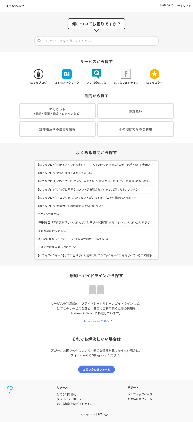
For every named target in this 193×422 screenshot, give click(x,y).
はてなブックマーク (67, 77)
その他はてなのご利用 (135, 129)
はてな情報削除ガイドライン (74, 404)
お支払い (135, 111)
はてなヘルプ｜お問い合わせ (96, 414)
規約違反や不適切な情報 (57, 129)
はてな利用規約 (66, 394)
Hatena (165, 5)
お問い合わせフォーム (96, 369)
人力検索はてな (96, 77)
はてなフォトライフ (126, 77)
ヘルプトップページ (140, 394)
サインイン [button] (184, 6)
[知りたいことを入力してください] (96, 41)
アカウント (57, 111)
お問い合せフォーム (140, 399)
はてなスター (154, 77)
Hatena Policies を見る (94, 321)
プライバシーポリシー (70, 399)
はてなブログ (38, 77)
